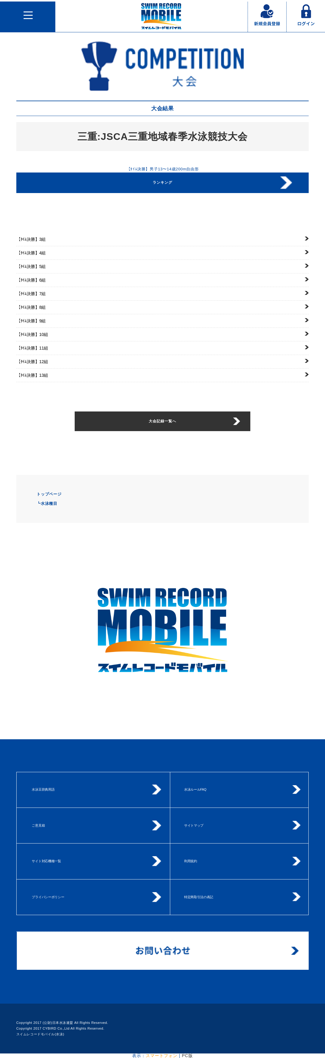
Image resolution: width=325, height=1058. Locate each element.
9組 (31, 320)
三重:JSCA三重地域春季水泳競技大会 (162, 136)
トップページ (49, 494)
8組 (31, 307)
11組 (32, 348)
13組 (32, 375)
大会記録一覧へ (162, 421)
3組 (31, 239)
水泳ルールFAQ (195, 789)
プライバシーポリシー (48, 897)
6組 (31, 280)
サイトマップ (193, 825)
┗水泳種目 (47, 503)
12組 (32, 361)
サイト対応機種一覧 (46, 861)
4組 (31, 252)
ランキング (162, 182)
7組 (31, 293)
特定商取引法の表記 (198, 897)
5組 (31, 266)
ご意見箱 (38, 825)
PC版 (187, 1055)
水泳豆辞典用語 (43, 789)
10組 (32, 334)
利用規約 (190, 861)
